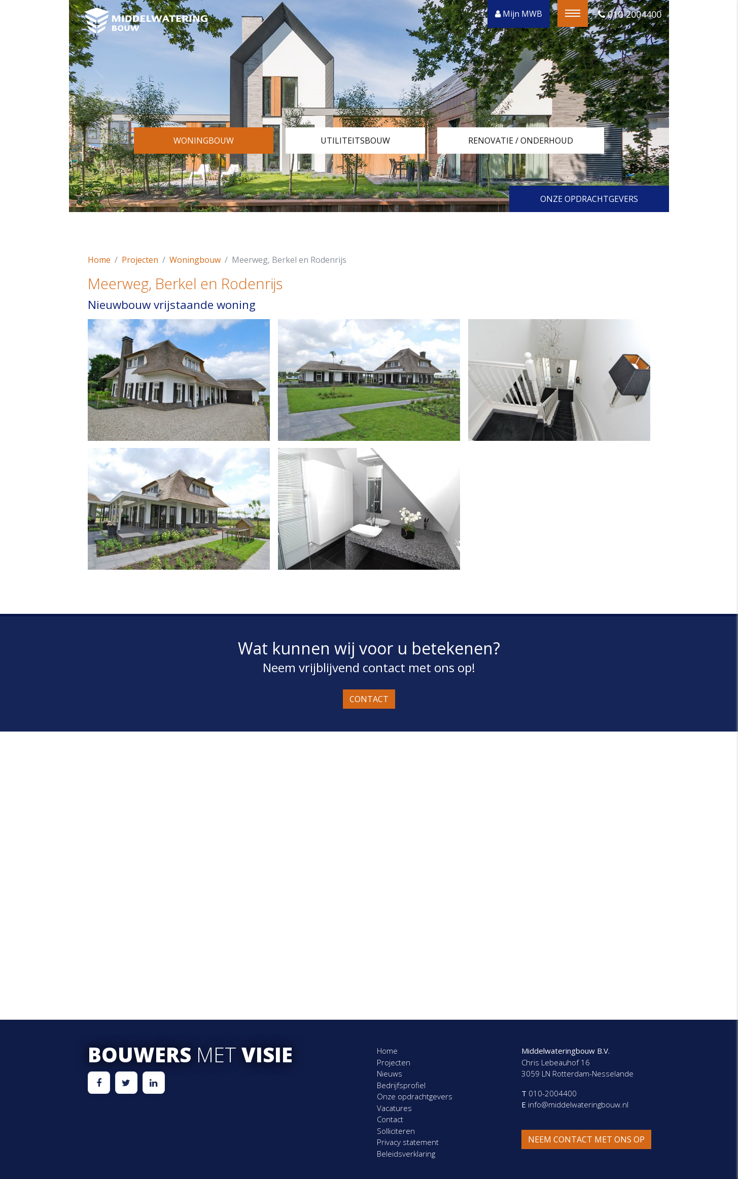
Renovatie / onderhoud (520, 140)
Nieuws (389, 1073)
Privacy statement (408, 1142)
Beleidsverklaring (406, 1154)
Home (99, 259)
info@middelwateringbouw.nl (577, 1104)
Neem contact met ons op (586, 1139)
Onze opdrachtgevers (589, 198)
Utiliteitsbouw (355, 140)
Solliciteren (396, 1131)
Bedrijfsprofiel (401, 1085)
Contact (369, 699)
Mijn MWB (518, 13)
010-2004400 (629, 14)
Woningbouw (203, 140)
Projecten (140, 259)
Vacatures (394, 1108)
